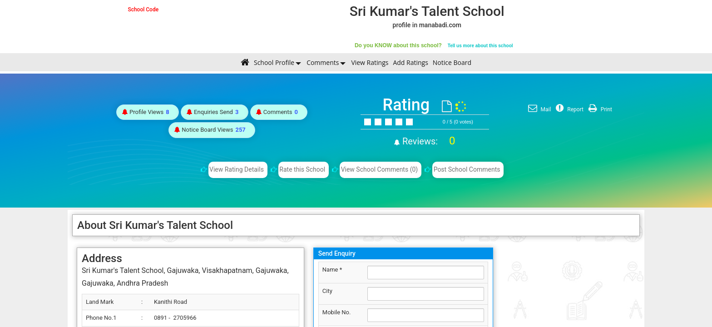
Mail (538, 109)
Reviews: (427, 141)
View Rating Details (236, 169)
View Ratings (369, 62)
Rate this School (302, 169)
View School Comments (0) (379, 169)
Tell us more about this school (480, 45)
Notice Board (452, 62)
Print (599, 109)
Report (568, 109)
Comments (323, 62)
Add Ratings (410, 62)
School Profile (274, 62)
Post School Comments (467, 169)
